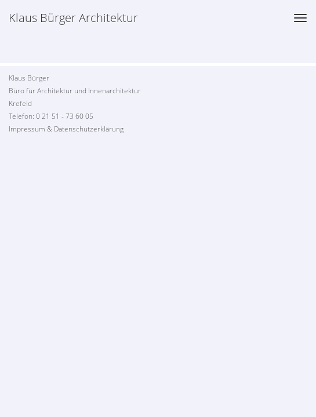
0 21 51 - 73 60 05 (64, 116)
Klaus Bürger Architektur (73, 18)
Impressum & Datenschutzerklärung (66, 129)
